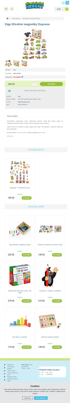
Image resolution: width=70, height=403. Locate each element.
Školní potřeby (16, 18)
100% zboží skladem (10, 367)
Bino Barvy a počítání (19, 337)
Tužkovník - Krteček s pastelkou (50, 291)
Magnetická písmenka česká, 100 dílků (19, 292)
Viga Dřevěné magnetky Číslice (20, 245)
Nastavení (27, 398)
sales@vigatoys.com (24, 102)
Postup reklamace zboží (12, 374)
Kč (6, 9)
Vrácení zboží (11, 370)
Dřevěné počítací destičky (50, 337)
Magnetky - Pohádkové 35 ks (20, 188)
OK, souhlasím (41, 398)
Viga (14, 69)
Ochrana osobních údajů (12, 380)
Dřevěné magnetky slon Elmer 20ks (50, 245)
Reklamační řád (11, 377)
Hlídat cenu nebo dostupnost (35, 91)
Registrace (10, 364)
